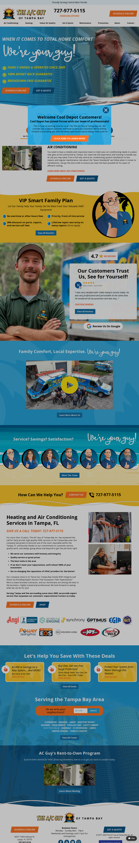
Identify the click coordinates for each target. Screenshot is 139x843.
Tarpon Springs (60, 731)
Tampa (92, 728)
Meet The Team (69, 475)
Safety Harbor (90, 725)
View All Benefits (46, 233)
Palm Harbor (58, 725)
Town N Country (78, 731)
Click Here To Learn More (69, 138)
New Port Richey (86, 722)
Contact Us (76, 494)
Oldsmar (45, 725)
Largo (72, 722)
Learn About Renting (69, 791)
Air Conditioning (62, 147)
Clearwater (51, 722)
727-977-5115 (69, 10)
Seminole (66, 728)
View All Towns (69, 737)
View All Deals (69, 686)
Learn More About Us (69, 415)
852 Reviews (110, 256)
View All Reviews (85, 311)
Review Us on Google (106, 326)
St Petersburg (80, 728)
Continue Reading (84, 304)
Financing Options (69, 15)
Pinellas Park (74, 725)
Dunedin (63, 722)
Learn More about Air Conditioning (65, 171)
